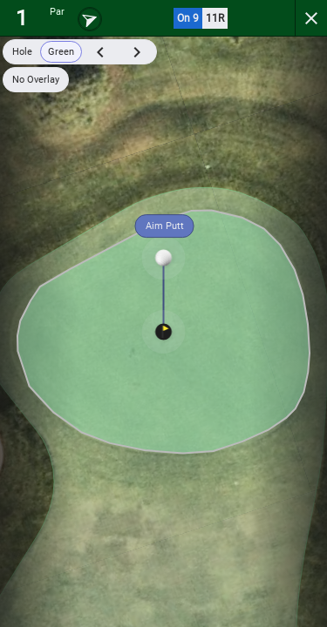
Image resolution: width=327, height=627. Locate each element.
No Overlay (35, 79)
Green (61, 51)
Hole (22, 51)
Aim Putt (165, 226)
